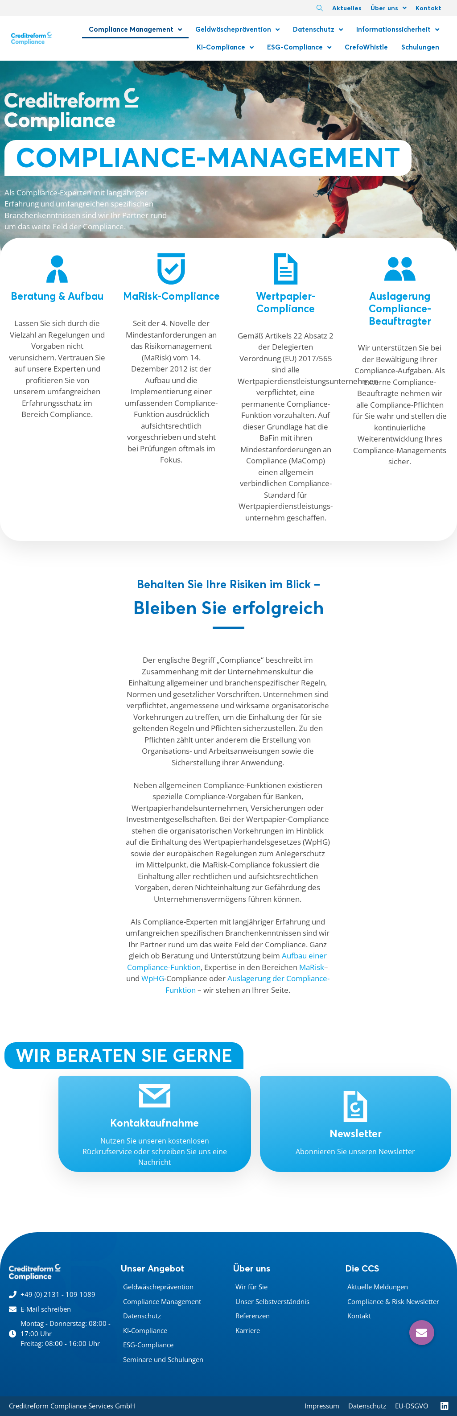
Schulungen (420, 47)
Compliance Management (135, 29)
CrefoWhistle (366, 47)
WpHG (152, 978)
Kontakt (428, 8)
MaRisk (311, 967)
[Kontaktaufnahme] (154, 1095)
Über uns (389, 8)
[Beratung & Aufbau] (57, 269)
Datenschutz (318, 29)
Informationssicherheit (397, 29)
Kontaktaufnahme (154, 1123)
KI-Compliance (225, 47)
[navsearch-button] (319, 9)
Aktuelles (347, 8)
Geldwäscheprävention (237, 29)
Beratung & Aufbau (57, 296)
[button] (421, 1332)
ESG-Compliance (299, 47)
